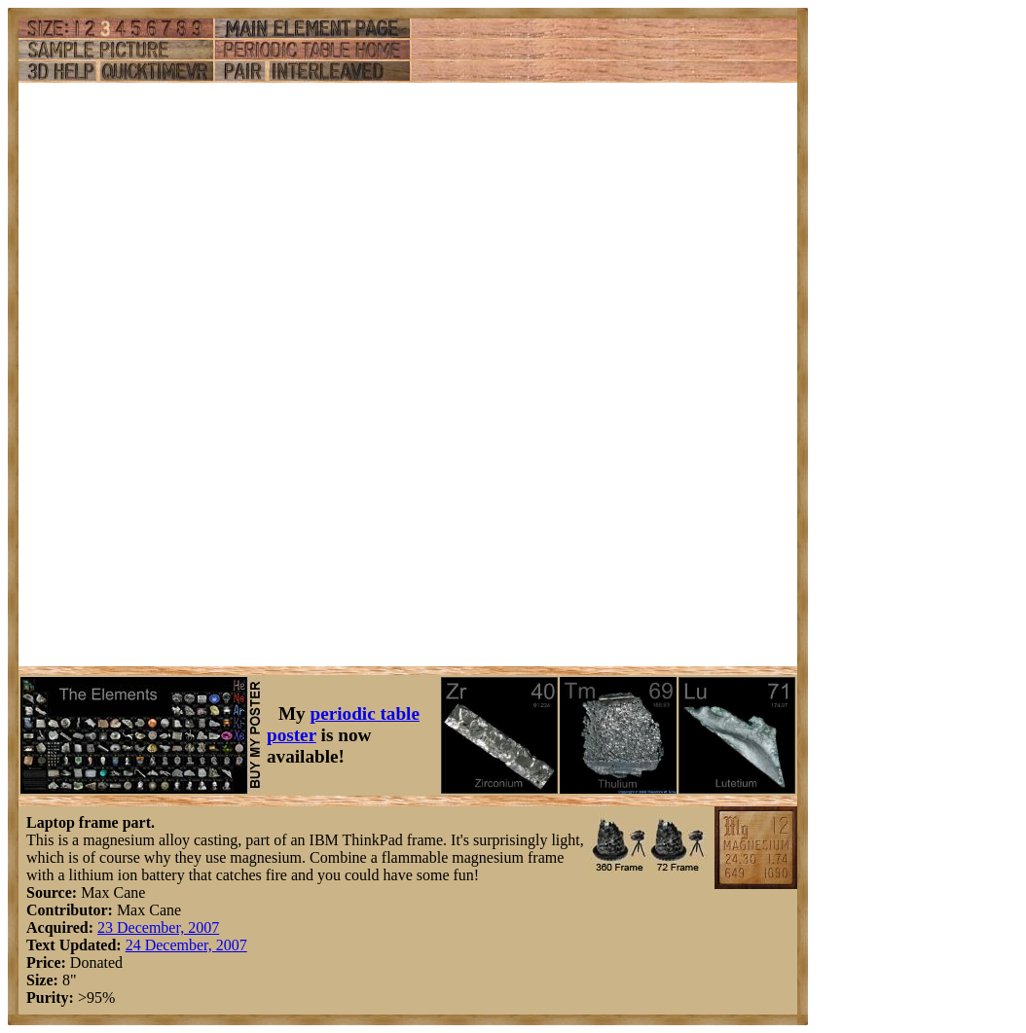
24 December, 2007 (186, 945)
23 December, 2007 (158, 927)
